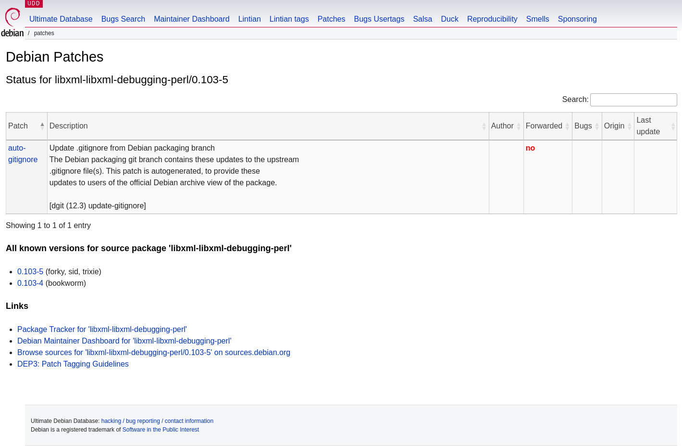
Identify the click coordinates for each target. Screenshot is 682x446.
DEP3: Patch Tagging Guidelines (73, 364)
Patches (332, 19)
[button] (42, 126)
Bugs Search (123, 19)
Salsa (422, 19)
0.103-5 (30, 272)
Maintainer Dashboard (191, 19)
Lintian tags (289, 19)
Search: (575, 99)
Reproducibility (492, 19)
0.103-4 (30, 283)
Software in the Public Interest (161, 429)
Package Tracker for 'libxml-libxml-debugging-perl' (102, 329)
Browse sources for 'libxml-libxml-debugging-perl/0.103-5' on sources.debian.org (153, 352)
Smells (537, 19)
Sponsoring (577, 19)
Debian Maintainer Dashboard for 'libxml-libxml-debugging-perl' (124, 341)
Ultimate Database (61, 19)
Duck (449, 19)
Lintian (249, 19)
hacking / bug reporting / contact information (157, 421)
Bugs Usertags (379, 19)
